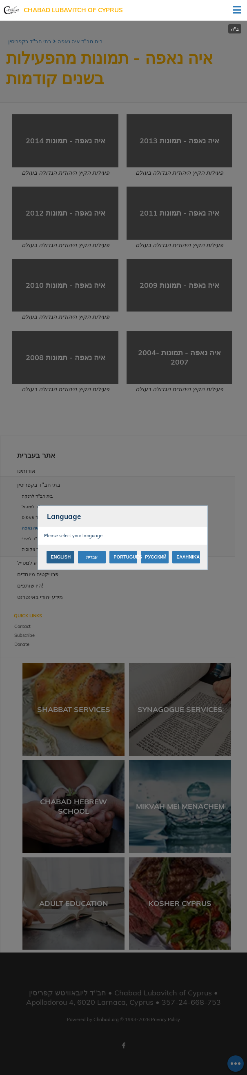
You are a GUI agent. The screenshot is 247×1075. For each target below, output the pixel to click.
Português (125, 556)
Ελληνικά (188, 556)
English (61, 556)
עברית (92, 556)
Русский (155, 556)
